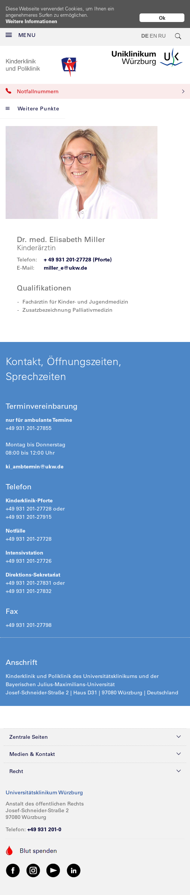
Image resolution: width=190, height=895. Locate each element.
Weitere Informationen (31, 21)
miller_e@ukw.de (65, 267)
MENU (21, 35)
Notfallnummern (95, 91)
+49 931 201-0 (44, 829)
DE (144, 36)
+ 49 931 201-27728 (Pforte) (78, 259)
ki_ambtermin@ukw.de (35, 466)
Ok (162, 18)
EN (153, 36)
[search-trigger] (178, 36)
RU (162, 36)
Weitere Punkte (32, 108)
